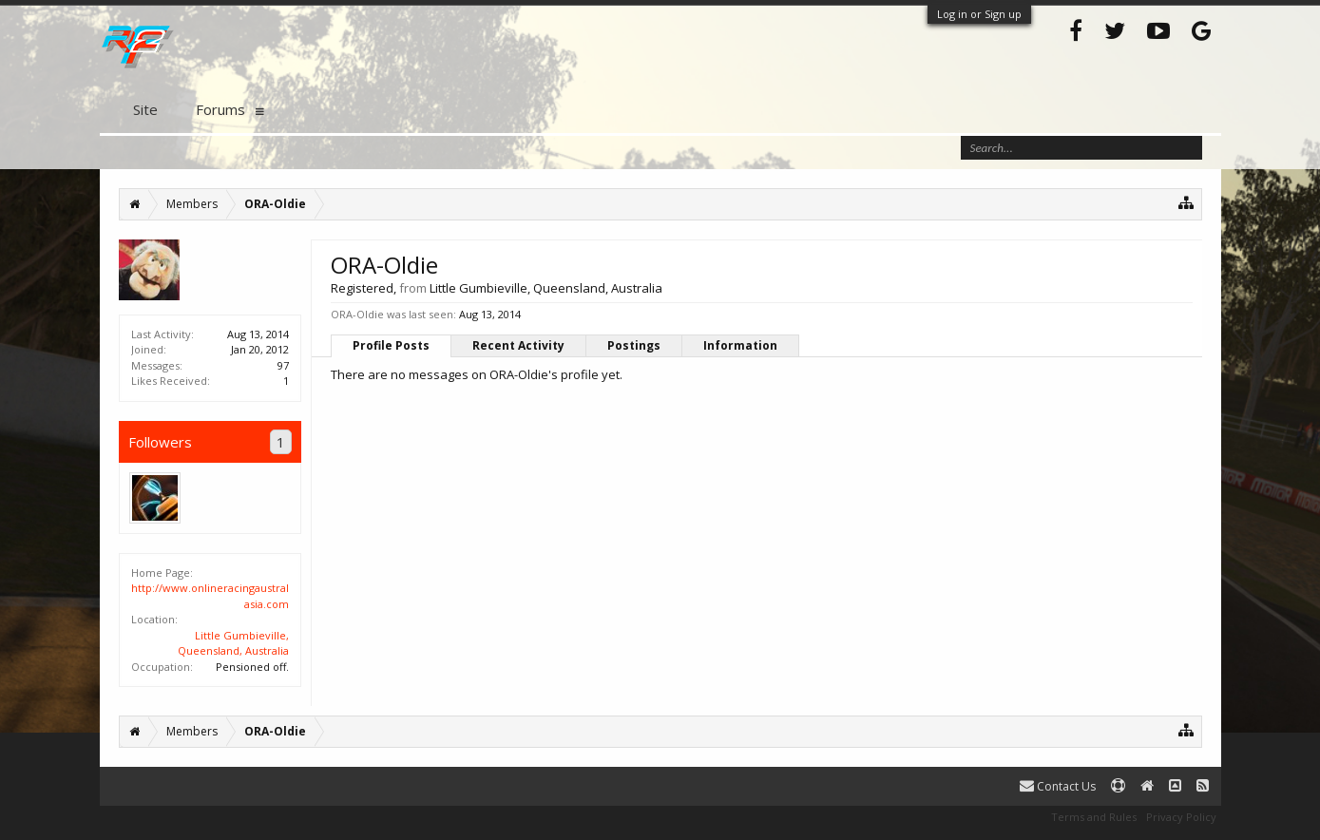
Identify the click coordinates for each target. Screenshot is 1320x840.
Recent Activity (518, 345)
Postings (633, 345)
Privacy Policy (1181, 817)
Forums (220, 109)
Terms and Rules (1094, 817)
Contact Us (1058, 786)
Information (740, 345)
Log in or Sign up (979, 14)
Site (145, 109)
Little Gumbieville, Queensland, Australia (233, 643)
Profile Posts (391, 345)
